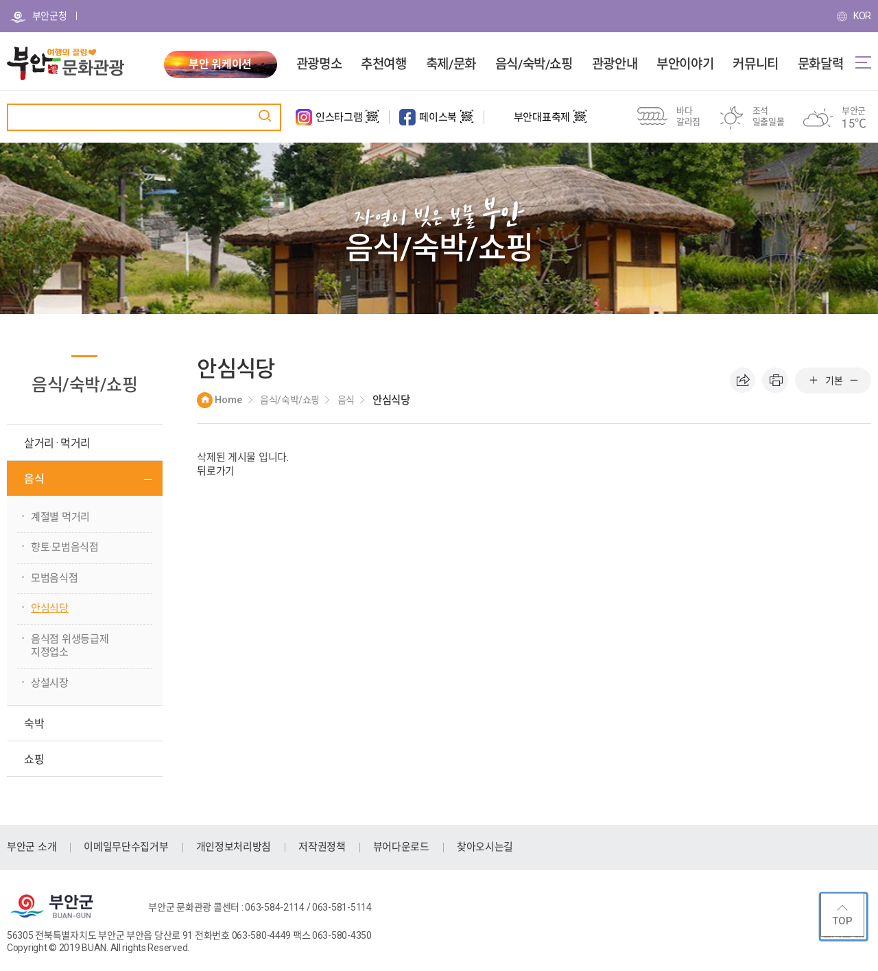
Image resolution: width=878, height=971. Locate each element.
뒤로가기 (216, 471)
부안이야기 (684, 64)
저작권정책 (322, 847)
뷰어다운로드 (401, 847)
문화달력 (820, 64)
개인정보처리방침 (234, 847)
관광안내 (614, 64)
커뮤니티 (755, 64)
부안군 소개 (31, 847)
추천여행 (383, 64)
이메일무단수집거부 (126, 847)
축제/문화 (451, 64)
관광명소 (319, 64)
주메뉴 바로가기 (0, 0)
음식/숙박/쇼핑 (534, 64)
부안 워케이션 (220, 64)
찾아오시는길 (485, 847)
